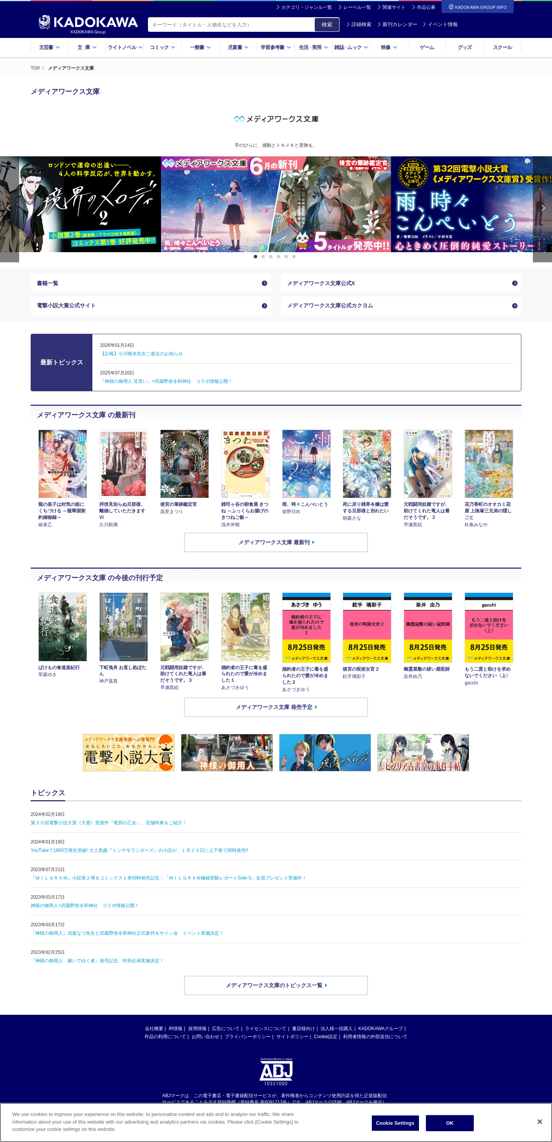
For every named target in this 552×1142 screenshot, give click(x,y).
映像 (389, 47)
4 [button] (280, 257)
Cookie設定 (325, 1036)
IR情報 (175, 1028)
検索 (327, 24)
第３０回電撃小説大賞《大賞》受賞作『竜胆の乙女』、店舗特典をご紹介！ (109, 822)
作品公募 (426, 7)
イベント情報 (440, 24)
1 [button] (257, 257)
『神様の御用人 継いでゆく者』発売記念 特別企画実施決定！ (97, 960)
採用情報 (197, 1028)
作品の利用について (165, 1036)
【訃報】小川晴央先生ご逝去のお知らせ (141, 353)
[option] (276, 204)
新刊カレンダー (397, 24)
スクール (502, 47)
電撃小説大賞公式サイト (66, 305)
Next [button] (542, 209)
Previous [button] (9, 209)
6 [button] (295, 257)
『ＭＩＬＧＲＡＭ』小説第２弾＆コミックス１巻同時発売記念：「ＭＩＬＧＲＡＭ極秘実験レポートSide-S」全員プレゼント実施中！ (169, 878)
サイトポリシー (292, 1036)
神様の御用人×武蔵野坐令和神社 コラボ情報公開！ (85, 905)
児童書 (238, 47)
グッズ (465, 47)
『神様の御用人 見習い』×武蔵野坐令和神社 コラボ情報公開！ (166, 381)
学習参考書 (276, 47)
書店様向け (303, 1028)
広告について (226, 1028)
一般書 (200, 47)
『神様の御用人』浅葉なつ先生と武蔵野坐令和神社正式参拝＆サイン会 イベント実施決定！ (127, 933)
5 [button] (287, 257)
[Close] (539, 1130)
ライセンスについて (265, 1028)
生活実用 (314, 47)
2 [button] (264, 257)
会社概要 (154, 1028)
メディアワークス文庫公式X (321, 283)
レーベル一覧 (357, 7)
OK (450, 1131)
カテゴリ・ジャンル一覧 (306, 7)
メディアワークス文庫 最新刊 (274, 542)
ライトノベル (125, 47)
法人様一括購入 (336, 1028)
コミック (163, 47)
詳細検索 (358, 24)
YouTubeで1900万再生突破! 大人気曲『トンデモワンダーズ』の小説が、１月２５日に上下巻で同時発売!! (139, 850)
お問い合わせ (205, 1036)
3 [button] (272, 257)
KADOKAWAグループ (380, 1028)
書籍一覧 (47, 283)
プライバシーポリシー (248, 1036)
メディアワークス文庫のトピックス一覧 (274, 985)
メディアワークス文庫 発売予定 (274, 707)
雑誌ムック (351, 47)
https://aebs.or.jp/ (248, 1108)
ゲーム (427, 47)
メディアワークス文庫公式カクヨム (330, 305)
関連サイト (394, 7)
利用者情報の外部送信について (375, 1036)
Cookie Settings (395, 1131)
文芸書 (49, 47)
